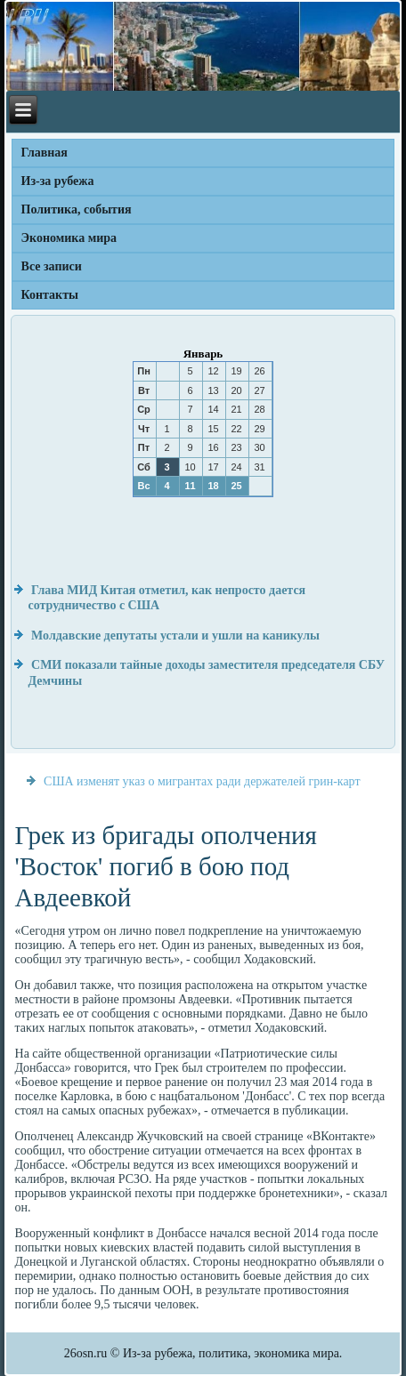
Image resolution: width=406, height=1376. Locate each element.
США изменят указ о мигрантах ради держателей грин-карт (202, 781)
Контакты (49, 295)
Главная (44, 152)
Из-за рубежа (57, 181)
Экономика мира (69, 238)
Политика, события (76, 209)
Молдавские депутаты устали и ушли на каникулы (175, 635)
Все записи (51, 266)
